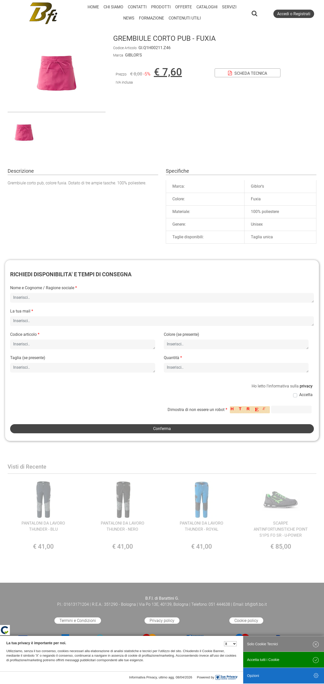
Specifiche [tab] (177, 171)
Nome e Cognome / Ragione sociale (43, 287)
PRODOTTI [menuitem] (161, 7)
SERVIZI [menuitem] (229, 7)
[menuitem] (151, 18)
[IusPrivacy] (226, 677)
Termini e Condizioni (77, 620)
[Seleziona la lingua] (230, 643)
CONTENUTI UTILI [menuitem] (185, 18)
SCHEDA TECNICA (247, 73)
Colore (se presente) (181, 334)
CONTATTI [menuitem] (137, 7)
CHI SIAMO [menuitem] (113, 7)
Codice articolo (24, 334)
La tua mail (21, 311)
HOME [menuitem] (93, 7)
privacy (306, 386)
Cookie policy (246, 620)
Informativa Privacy (143, 677)
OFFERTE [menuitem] (183, 7)
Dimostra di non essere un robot (197, 409)
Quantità (173, 357)
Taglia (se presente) (27, 357)
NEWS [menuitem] (128, 18)
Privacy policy (162, 620)
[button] (56, 108)
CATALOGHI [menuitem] (206, 7)
